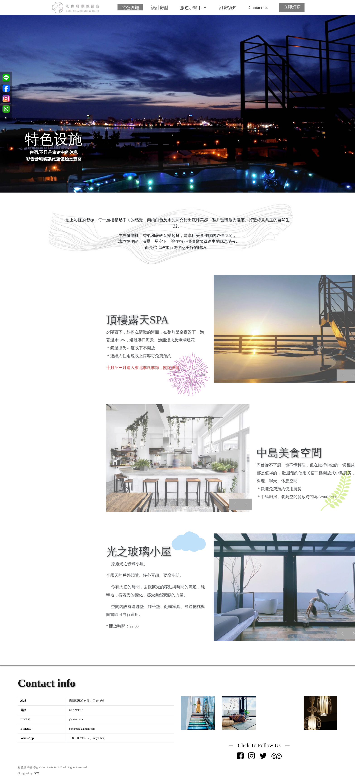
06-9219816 (76, 710)
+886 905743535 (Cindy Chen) (87, 738)
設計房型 (159, 7)
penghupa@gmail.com (82, 728)
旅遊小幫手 (191, 7)
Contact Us (258, 7)
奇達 (36, 773)
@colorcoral (76, 719)
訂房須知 (228, 7)
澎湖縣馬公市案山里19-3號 (86, 700)
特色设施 (130, 7)
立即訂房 (292, 7)
